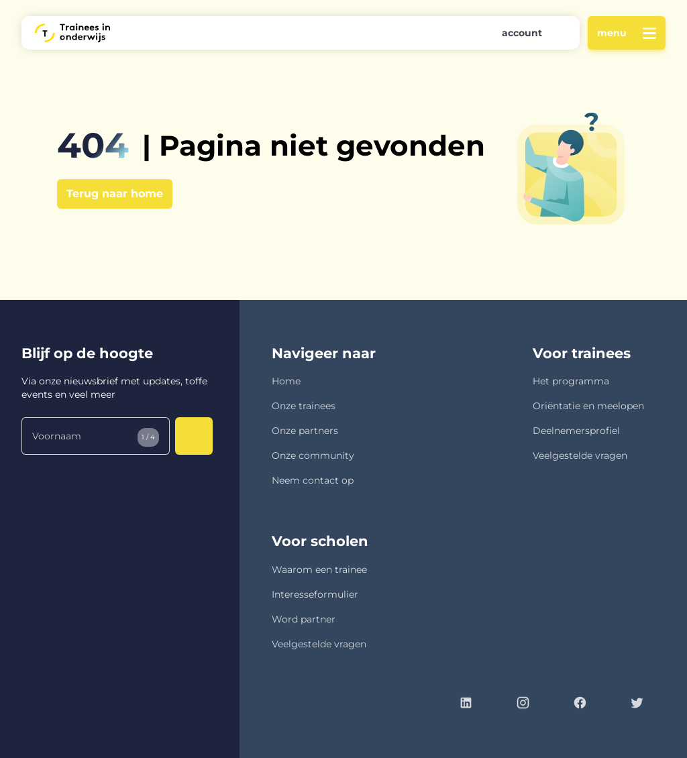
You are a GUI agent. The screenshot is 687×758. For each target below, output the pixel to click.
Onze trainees (303, 406)
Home (286, 381)
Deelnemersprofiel (576, 431)
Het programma (571, 381)
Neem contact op (313, 480)
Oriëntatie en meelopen (588, 406)
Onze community (313, 455)
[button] (523, 33)
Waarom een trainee (319, 569)
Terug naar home (114, 193)
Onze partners (305, 431)
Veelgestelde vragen (580, 455)
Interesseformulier (315, 594)
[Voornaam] (95, 436)
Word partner (303, 619)
